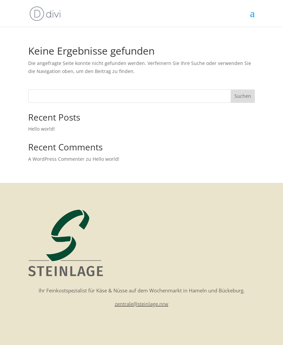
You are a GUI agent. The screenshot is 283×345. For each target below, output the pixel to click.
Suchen (242, 96)
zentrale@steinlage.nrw (141, 303)
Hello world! (41, 129)
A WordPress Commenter (56, 159)
